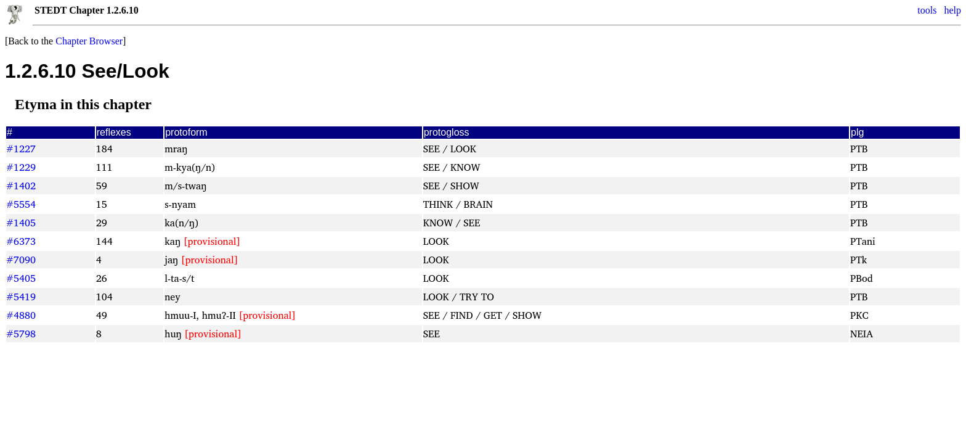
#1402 (21, 186)
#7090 (21, 260)
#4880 (21, 315)
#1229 (21, 167)
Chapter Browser (89, 41)
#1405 (21, 223)
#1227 (21, 149)
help (952, 10)
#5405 (21, 278)
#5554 (21, 204)
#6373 (21, 241)
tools (926, 10)
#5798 (21, 334)
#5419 (21, 297)
